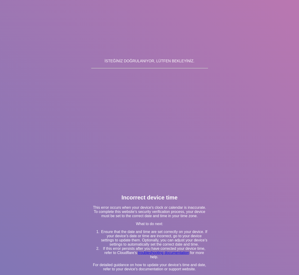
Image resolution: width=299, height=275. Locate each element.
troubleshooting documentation (163, 253)
